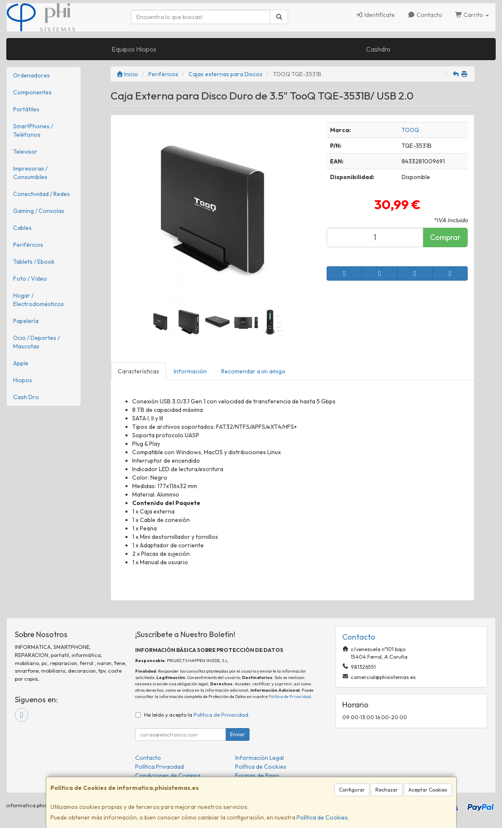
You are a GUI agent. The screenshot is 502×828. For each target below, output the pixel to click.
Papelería (26, 321)
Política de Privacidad (290, 696)
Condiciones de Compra (167, 775)
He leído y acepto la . (197, 714)
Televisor (25, 151)
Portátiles (26, 109)
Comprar (445, 237)
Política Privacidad (159, 766)
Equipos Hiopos (133, 49)
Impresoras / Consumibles (30, 173)
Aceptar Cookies (427, 790)
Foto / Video (30, 278)
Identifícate (375, 15)
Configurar (352, 790)
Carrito (472, 15)
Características (138, 371)
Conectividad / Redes (41, 194)
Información (190, 371)
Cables (22, 228)
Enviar (237, 734)
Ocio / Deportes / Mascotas (36, 342)
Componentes (32, 92)
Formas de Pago (257, 775)
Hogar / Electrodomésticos (38, 300)
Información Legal (259, 758)
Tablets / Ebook (34, 261)
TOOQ (410, 130)
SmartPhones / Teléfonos (33, 130)
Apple (20, 363)
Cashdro (378, 49)
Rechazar (386, 790)
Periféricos (28, 244)
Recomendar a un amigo (253, 371)
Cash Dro (26, 397)
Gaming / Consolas (38, 211)
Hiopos (22, 380)
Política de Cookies (322, 817)
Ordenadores (31, 75)
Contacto (425, 15)
